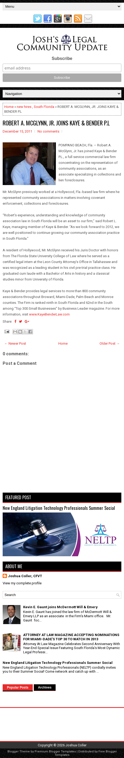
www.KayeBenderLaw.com (49, 314)
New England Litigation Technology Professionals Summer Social (59, 508)
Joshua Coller (75, 745)
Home (9, 107)
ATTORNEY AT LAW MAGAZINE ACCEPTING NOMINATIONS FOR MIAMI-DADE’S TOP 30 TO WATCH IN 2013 (71, 637)
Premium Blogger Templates (55, 751)
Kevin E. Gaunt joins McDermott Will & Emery (60, 607)
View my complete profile (22, 583)
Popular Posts (17, 687)
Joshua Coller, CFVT (25, 576)
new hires (24, 107)
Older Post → (110, 343)
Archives (45, 687)
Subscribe (62, 58)
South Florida (44, 107)
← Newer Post (15, 343)
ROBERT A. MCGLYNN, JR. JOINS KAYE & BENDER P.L (56, 123)
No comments (48, 131)
